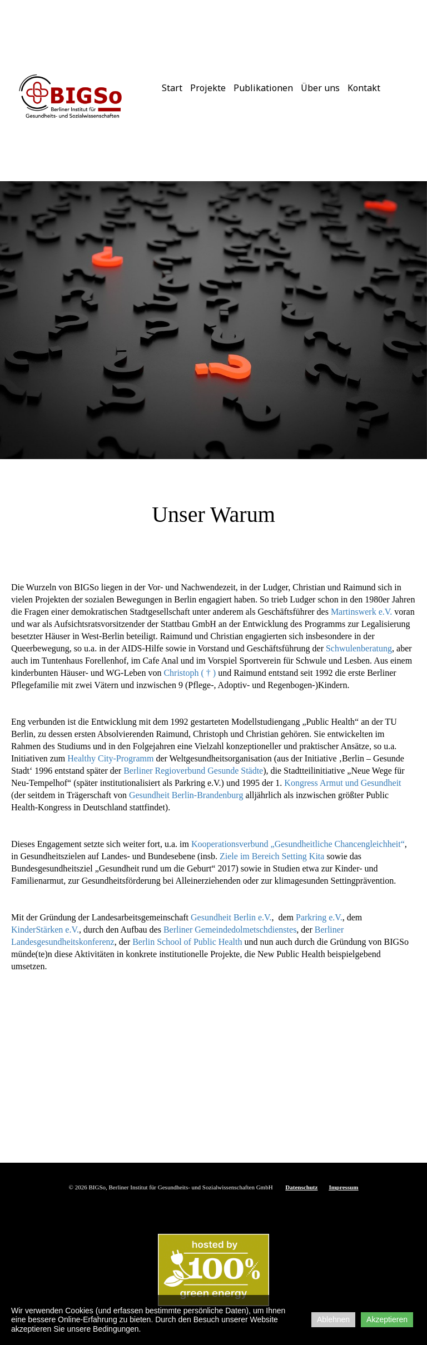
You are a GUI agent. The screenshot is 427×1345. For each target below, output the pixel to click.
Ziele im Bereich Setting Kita (272, 856)
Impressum (343, 1187)
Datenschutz (301, 1187)
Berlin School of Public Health (187, 942)
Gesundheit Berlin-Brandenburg (185, 795)
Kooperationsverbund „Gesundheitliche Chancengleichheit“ (298, 844)
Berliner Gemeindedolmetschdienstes (229, 929)
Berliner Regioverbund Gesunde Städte (193, 770)
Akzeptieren (387, 1319)
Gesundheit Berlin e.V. (231, 917)
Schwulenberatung (359, 648)
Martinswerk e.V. (361, 611)
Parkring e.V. (318, 917)
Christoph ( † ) (189, 673)
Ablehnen (333, 1319)
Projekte (208, 88)
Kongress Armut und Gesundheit (342, 783)
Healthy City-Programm (110, 758)
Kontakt (363, 88)
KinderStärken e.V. (45, 929)
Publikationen (263, 88)
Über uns (320, 88)
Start (172, 88)
